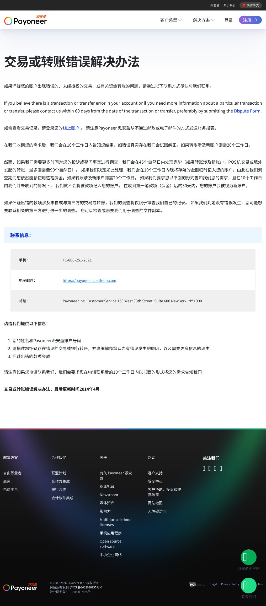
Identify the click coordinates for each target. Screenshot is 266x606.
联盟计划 (58, 472)
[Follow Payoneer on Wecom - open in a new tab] (209, 469)
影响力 (105, 511)
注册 (247, 20)
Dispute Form (247, 111)
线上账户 (71, 128)
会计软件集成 (62, 497)
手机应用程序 (111, 532)
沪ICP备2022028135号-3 (86, 587)
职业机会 (107, 486)
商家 (6, 481)
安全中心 (155, 481)
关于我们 (230, 5)
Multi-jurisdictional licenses (116, 522)
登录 (228, 20)
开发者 (214, 5)
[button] (249, 557)
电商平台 (10, 489)
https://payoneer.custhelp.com (89, 280)
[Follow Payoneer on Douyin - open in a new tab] (215, 469)
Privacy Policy (230, 584)
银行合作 (58, 489)
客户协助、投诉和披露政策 (164, 492)
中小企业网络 (111, 554)
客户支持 (155, 472)
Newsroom (109, 494)
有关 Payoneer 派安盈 (116, 475)
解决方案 (201, 20)
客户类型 (168, 20)
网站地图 (155, 502)
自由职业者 (12, 472)
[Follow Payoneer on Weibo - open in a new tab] (221, 469)
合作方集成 (60, 481)
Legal (213, 584)
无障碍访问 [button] (157, 511)
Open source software (110, 543)
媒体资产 (107, 502)
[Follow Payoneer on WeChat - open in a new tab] (204, 469)
